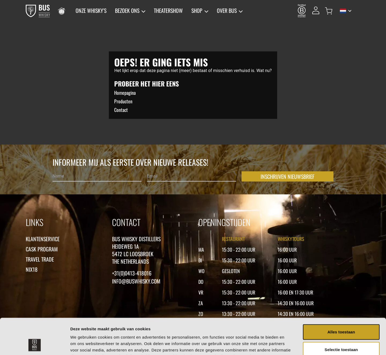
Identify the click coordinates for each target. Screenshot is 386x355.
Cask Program (42, 249)
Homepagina (125, 92)
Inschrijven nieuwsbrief (287, 176)
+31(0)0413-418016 (131, 273)
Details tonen (289, 344)
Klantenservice (43, 239)
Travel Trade (40, 259)
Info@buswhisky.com (136, 281)
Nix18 (32, 269)
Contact (121, 109)
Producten (123, 101)
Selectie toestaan (341, 316)
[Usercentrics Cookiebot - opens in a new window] (34, 345)
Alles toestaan (341, 298)
